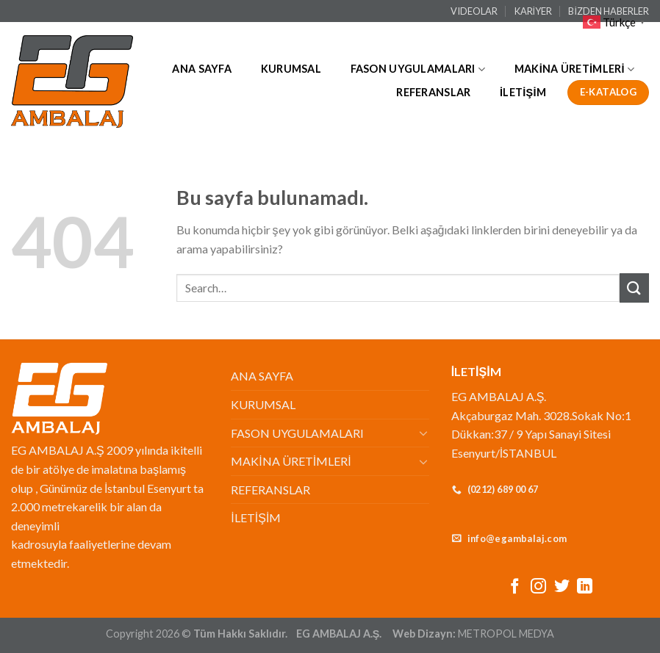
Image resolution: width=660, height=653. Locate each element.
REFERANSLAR (433, 92)
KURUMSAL (291, 68)
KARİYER (533, 11)
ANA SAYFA (202, 68)
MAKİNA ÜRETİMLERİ (574, 69)
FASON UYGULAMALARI (418, 69)
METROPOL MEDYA (506, 633)
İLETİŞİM (523, 92)
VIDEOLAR (474, 11)
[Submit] (634, 287)
